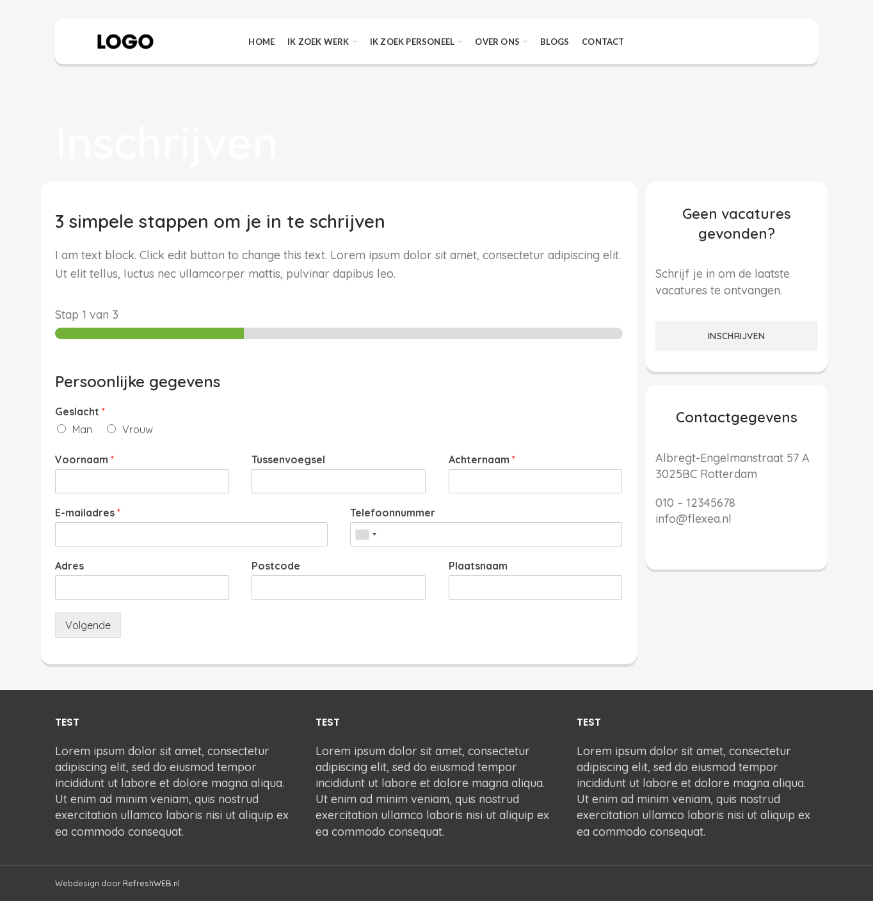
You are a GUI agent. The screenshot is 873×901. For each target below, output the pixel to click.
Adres (69, 565)
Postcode (276, 565)
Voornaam (84, 459)
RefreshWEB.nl (151, 883)
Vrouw (137, 429)
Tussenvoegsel (288, 459)
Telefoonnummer (392, 512)
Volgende (88, 625)
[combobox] (365, 534)
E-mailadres (87, 512)
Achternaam (482, 459)
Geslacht (80, 411)
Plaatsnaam (478, 565)
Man (82, 429)
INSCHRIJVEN (736, 336)
